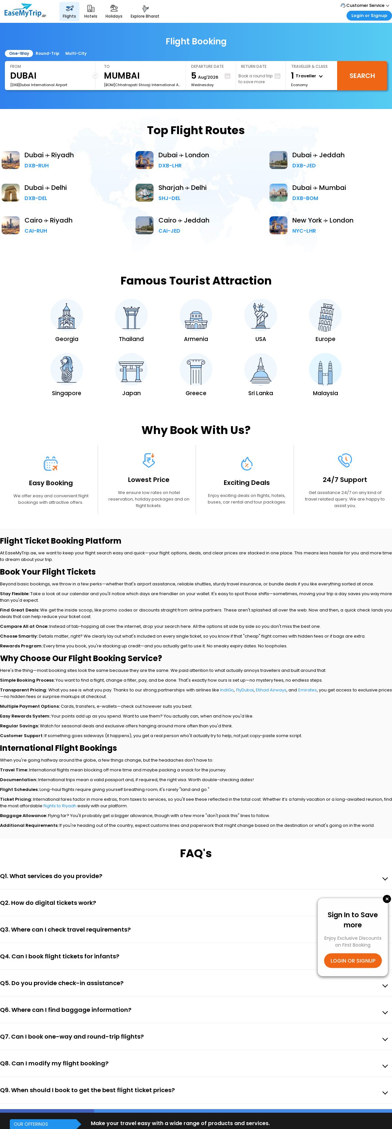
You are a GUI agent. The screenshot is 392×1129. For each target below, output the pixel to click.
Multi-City (76, 53)
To (107, 66)
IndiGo (227, 690)
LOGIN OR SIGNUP (353, 960)
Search (362, 75)
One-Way (19, 53)
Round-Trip (47, 53)
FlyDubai (245, 690)
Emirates (307, 690)
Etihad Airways (271, 690)
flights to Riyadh (59, 806)
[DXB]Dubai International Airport (38, 84)
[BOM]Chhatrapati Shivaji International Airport (142, 84)
